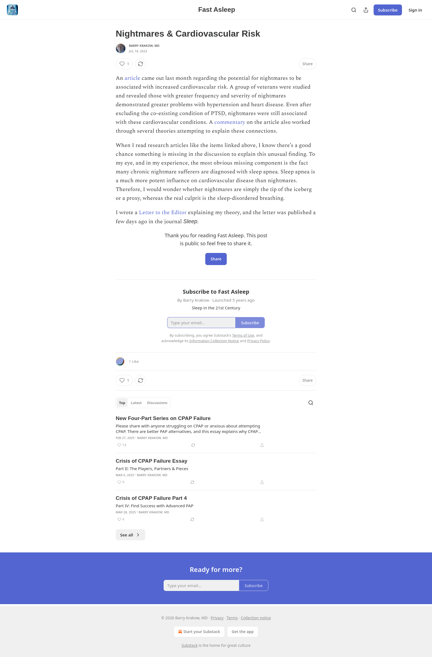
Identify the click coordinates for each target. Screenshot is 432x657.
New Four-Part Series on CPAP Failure (163, 418)
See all (130, 535)
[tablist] (143, 402)
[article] (216, 432)
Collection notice (256, 617)
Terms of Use (243, 335)
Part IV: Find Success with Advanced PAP (154, 505)
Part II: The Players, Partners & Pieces (152, 468)
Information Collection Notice (214, 340)
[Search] (353, 9)
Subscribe (388, 10)
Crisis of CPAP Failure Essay (151, 461)
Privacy (217, 617)
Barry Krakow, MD (144, 45)
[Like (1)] (124, 63)
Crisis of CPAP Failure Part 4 (151, 498)
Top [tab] (122, 402)
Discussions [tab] (157, 402)
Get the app (243, 631)
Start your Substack (198, 632)
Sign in (415, 10)
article (133, 78)
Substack (190, 645)
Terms (232, 617)
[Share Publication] (365, 9)
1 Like (134, 361)
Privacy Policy (258, 340)
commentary (230, 122)
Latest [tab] (136, 402)
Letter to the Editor (163, 212)
